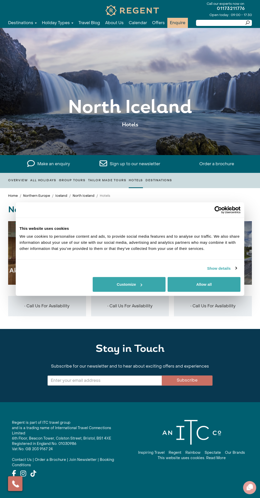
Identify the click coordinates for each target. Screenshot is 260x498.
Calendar (138, 22)
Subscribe (187, 380)
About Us (114, 22)
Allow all (204, 284)
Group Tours (72, 180)
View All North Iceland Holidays (130, 140)
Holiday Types (57, 22)
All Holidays (43, 180)
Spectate (213, 452)
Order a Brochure (50, 459)
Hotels (136, 180)
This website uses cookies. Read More (192, 458)
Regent (175, 452)
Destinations (22, 22)
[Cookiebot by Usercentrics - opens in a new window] (218, 210)
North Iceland (83, 195)
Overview (18, 180)
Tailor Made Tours (107, 180)
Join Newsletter (83, 459)
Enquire (177, 22)
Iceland (61, 195)
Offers (158, 22)
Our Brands (235, 452)
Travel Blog (89, 22)
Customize (129, 284)
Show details (219, 268)
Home (13, 195)
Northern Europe (36, 195)
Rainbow (193, 452)
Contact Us (22, 459)
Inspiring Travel (151, 452)
